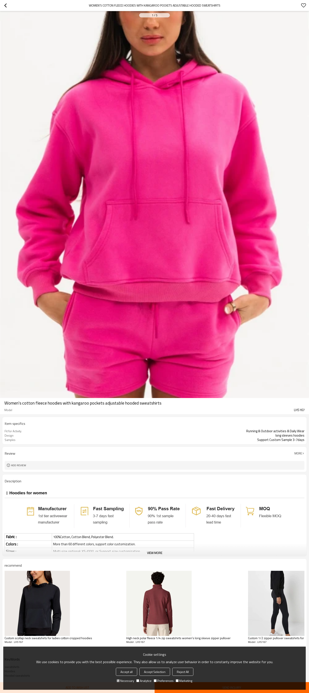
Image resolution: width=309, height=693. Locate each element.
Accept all (126, 671)
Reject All (183, 671)
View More (154, 553)
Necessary (125, 680)
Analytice (144, 680)
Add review (18, 465)
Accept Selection (154, 671)
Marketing (184, 680)
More (298, 453)
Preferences (164, 680)
